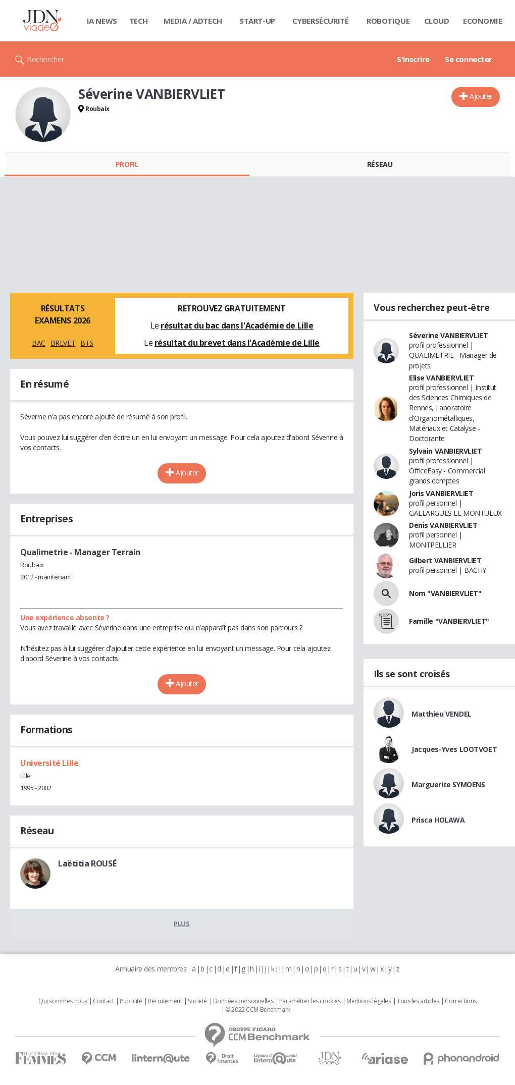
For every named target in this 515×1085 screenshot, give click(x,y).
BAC (38, 343)
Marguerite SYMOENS (448, 784)
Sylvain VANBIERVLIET (445, 451)
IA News (102, 21)
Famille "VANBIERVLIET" (449, 621)
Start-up (257, 21)
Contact (103, 1001)
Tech (138, 21)
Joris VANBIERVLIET (441, 493)
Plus (181, 923)
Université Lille (49, 763)
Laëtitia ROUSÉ (87, 863)
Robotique (388, 21)
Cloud (436, 21)
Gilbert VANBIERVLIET (445, 560)
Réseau (379, 164)
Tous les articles (418, 1001)
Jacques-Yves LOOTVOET (454, 749)
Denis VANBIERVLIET (443, 525)
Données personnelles (243, 1001)
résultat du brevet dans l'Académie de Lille (237, 342)
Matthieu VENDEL (441, 714)
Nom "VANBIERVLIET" (445, 593)
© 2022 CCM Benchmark (257, 1009)
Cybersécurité (320, 21)
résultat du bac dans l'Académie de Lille (237, 325)
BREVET (62, 343)
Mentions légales (368, 1001)
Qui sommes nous (62, 1001)
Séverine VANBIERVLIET (448, 335)
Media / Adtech (193, 21)
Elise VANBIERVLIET (441, 378)
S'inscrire (413, 59)
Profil (127, 164)
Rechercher (46, 59)
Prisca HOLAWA (438, 820)
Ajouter (481, 96)
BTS (86, 343)
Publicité (131, 1001)
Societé (197, 1001)
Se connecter (468, 59)
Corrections (460, 1001)
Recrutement (165, 1001)
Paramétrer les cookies (310, 1001)
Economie (482, 21)
